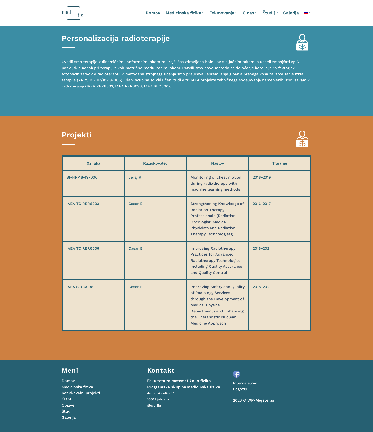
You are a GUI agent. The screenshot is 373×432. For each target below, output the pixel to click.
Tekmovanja (223, 12)
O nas (250, 12)
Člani (66, 399)
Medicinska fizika (185, 12)
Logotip (240, 389)
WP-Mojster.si (260, 400)
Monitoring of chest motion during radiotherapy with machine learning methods (216, 183)
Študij (270, 12)
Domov (153, 12)
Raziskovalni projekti (81, 393)
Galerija (291, 12)
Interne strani (245, 383)
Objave (68, 405)
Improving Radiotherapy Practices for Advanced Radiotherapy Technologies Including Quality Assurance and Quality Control (216, 260)
